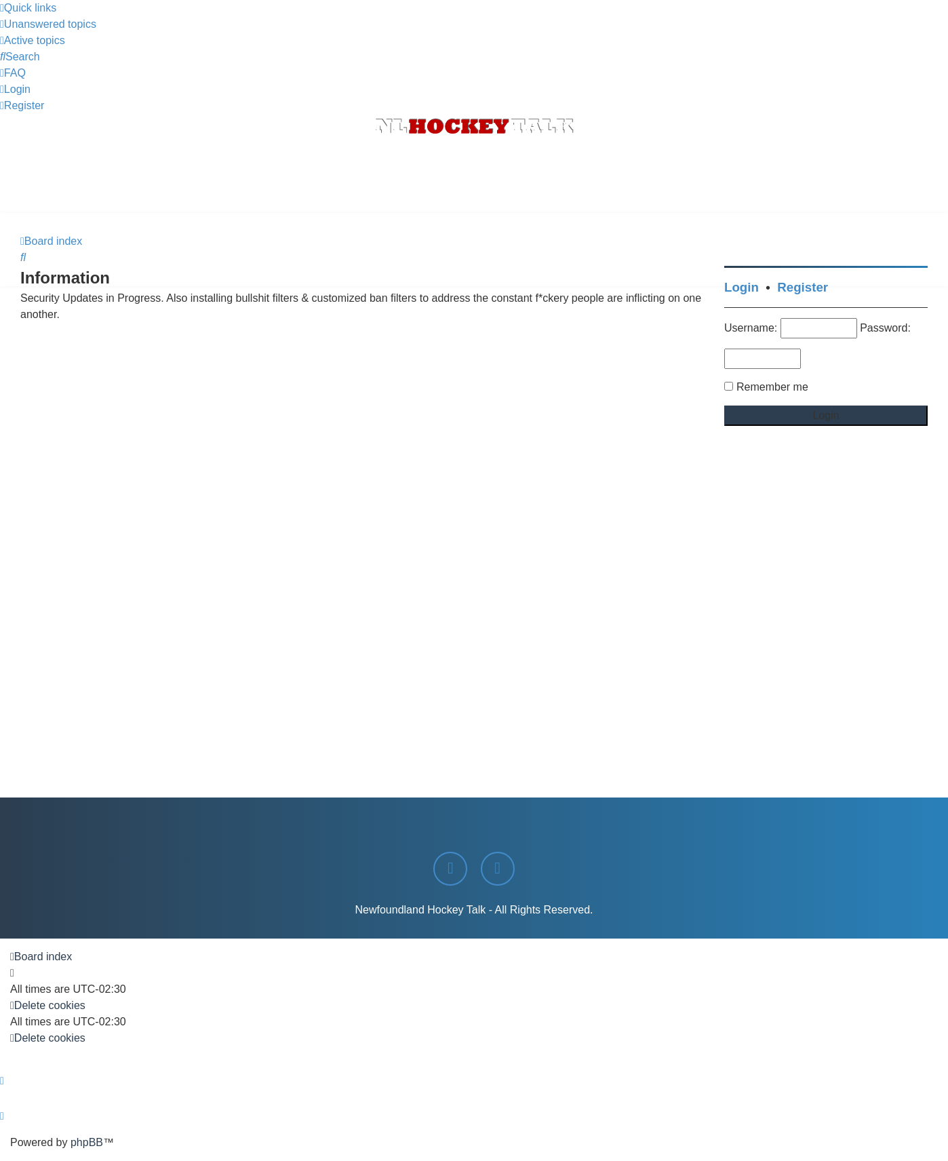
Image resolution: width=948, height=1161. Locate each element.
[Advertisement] (474, 175)
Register (802, 287)
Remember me (772, 387)
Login (741, 287)
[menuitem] (48, 24)
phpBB (87, 1142)
